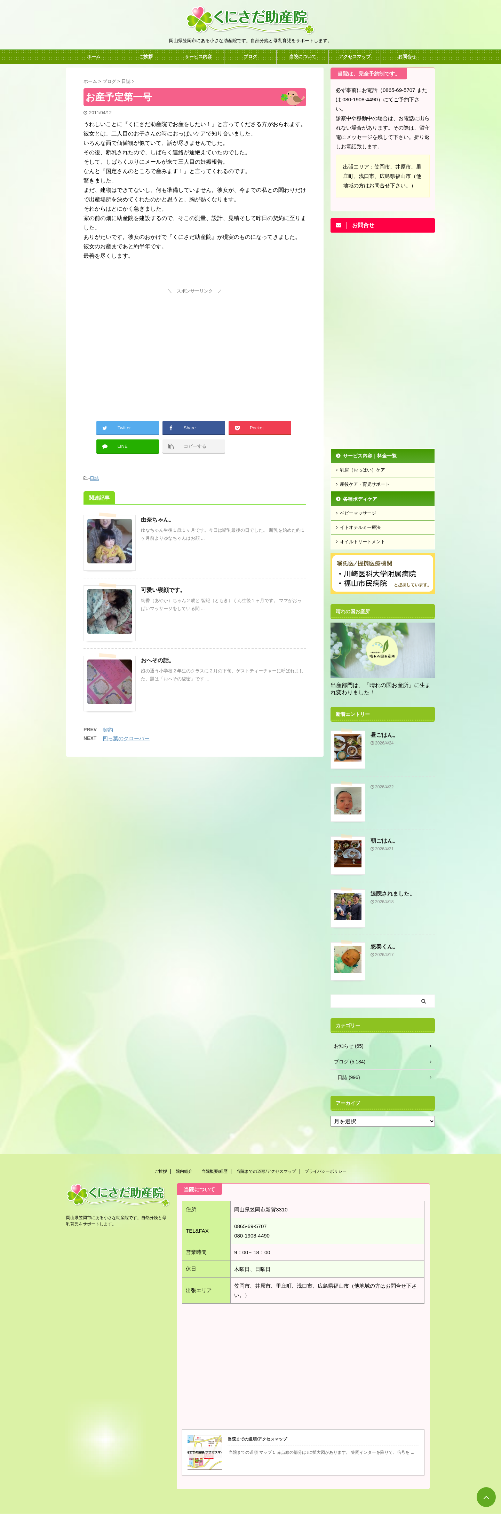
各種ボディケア (360, 499)
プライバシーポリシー (326, 1171)
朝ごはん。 (384, 841)
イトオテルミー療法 (360, 527)
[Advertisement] (194, 344)
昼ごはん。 (384, 735)
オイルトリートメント (362, 541)
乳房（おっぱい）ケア (362, 470)
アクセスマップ (355, 56)
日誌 (94, 478)
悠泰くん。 (384, 947)
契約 (108, 730)
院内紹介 (184, 1171)
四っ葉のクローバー (126, 738)
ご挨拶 (146, 56)
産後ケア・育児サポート (365, 484)
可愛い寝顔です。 (163, 590)
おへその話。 (157, 660)
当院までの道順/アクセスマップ (266, 1171)
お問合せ (407, 56)
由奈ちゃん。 (157, 520)
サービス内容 (198, 56)
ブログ (250, 56)
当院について (302, 56)
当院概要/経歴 (214, 1171)
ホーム (94, 56)
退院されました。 (393, 894)
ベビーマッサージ (358, 513)
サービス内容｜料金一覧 (370, 456)
